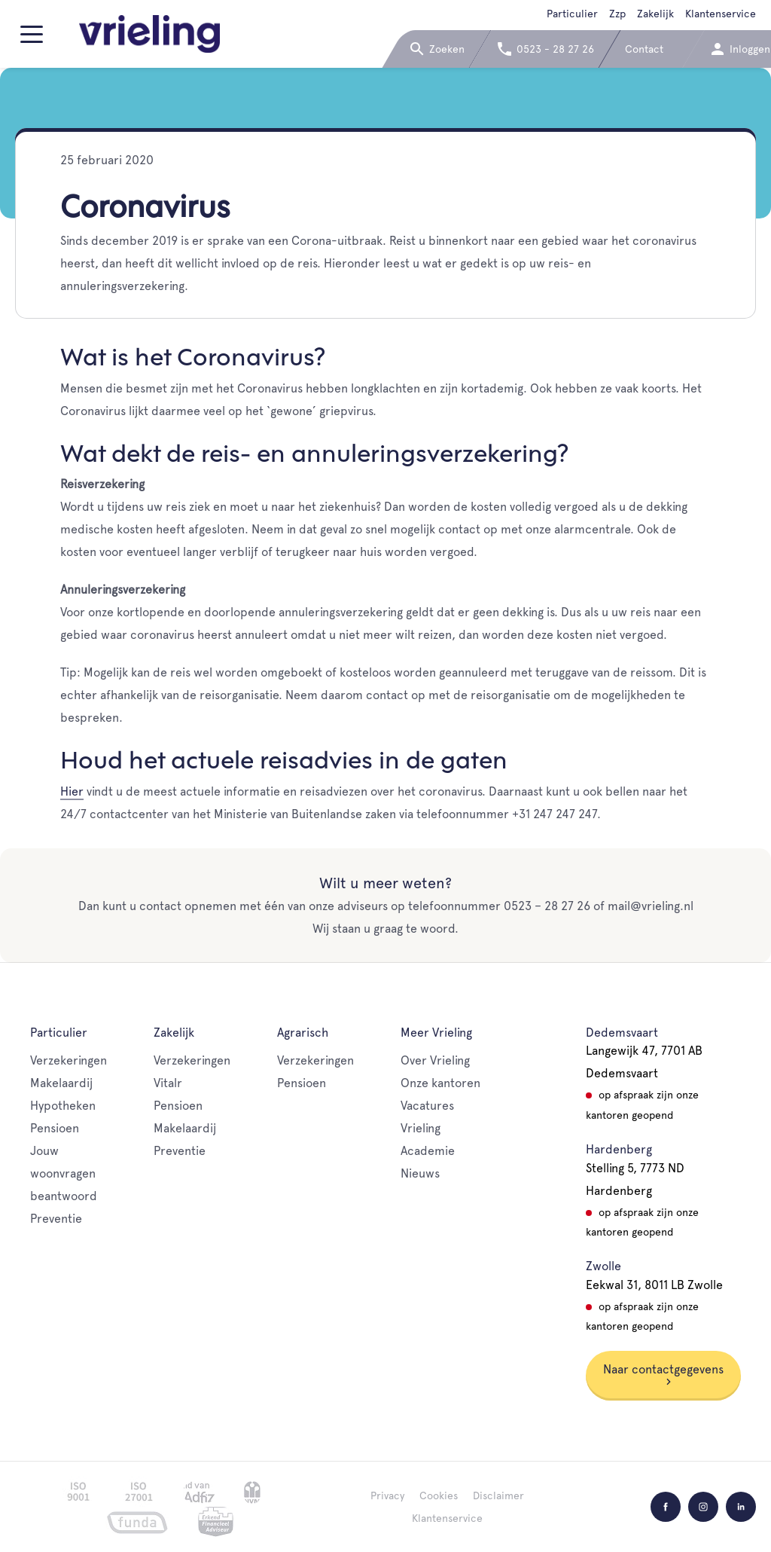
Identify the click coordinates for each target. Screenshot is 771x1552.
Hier (72, 791)
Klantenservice (720, 14)
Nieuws (420, 1173)
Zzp (617, 14)
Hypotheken (63, 1105)
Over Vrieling (435, 1060)
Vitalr (168, 1083)
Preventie (56, 1218)
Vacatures (427, 1105)
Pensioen (54, 1128)
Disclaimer (498, 1495)
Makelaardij (61, 1083)
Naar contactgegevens (663, 1373)
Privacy (387, 1495)
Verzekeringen (68, 1060)
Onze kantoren (440, 1083)
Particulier (572, 14)
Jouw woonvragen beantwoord (63, 1173)
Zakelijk (655, 14)
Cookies (438, 1495)
